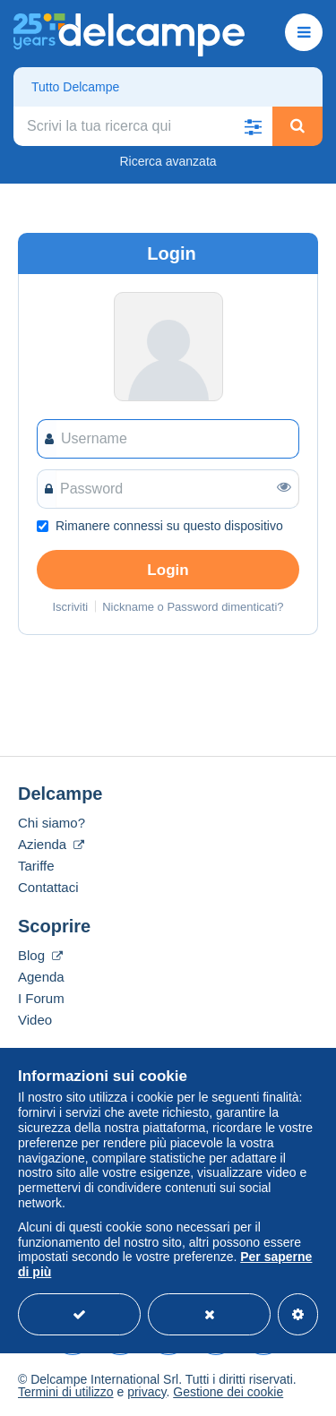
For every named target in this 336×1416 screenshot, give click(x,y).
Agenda (41, 976)
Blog (40, 955)
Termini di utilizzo (66, 1392)
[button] (252, 126)
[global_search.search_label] (142, 126)
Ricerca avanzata (167, 161)
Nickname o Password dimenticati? (192, 607)
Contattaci (48, 887)
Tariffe (36, 865)
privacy (146, 1392)
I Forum (41, 998)
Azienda (51, 844)
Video (35, 1019)
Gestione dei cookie (228, 1392)
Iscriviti (70, 607)
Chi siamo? (51, 822)
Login (167, 570)
